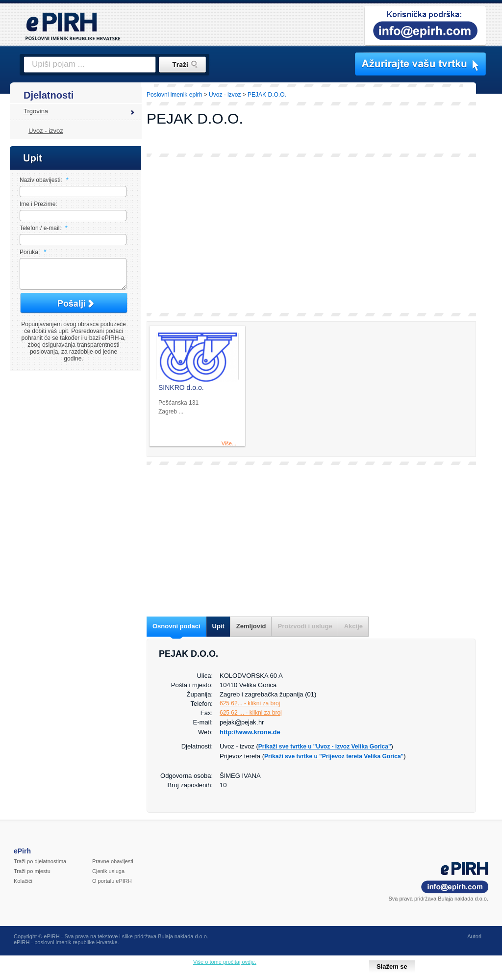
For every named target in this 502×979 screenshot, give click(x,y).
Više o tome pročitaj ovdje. (224, 962)
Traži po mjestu (32, 871)
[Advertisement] (311, 235)
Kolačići (23, 881)
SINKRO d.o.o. (181, 387)
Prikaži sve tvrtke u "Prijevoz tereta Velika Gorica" (333, 756)
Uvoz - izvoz (45, 130)
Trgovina (36, 111)
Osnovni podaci (176, 626)
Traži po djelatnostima (40, 861)
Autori (474, 936)
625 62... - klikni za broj (250, 703)
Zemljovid (251, 626)
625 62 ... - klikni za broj (251, 712)
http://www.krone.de (250, 732)
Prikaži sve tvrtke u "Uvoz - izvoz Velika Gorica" (324, 746)
